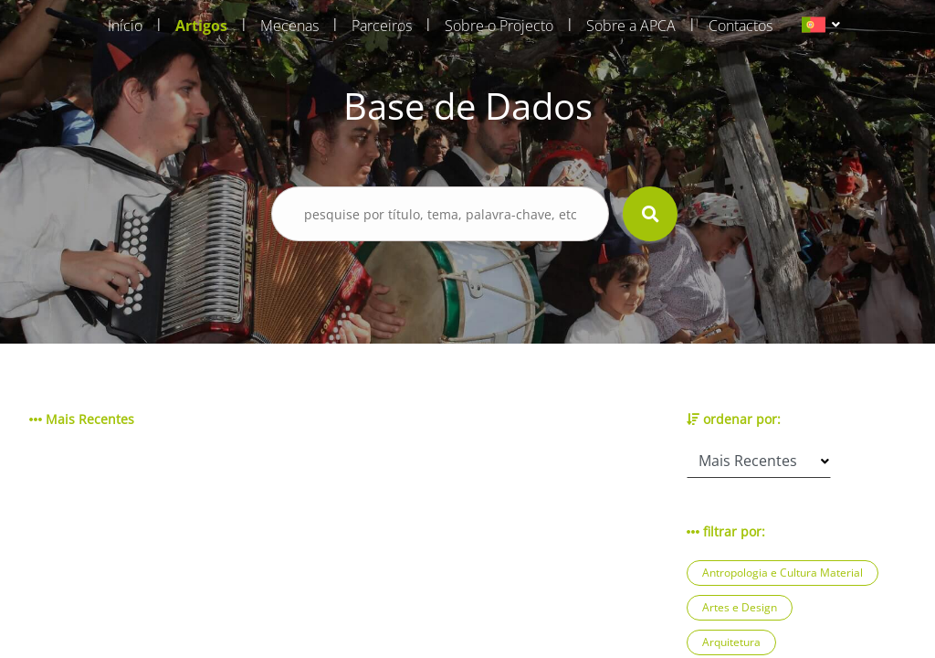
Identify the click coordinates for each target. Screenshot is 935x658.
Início (125, 26)
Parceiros (382, 26)
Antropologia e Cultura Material (782, 572)
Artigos (201, 26)
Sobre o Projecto (499, 26)
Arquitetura (731, 642)
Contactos (740, 26)
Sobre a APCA (631, 26)
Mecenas (289, 26)
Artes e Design (739, 607)
